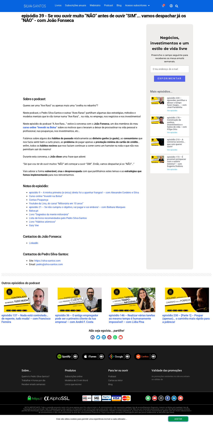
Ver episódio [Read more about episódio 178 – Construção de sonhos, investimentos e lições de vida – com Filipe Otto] (172, 132)
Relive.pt (33, 210)
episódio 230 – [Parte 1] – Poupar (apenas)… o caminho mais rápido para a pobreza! (186, 318)
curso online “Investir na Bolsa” (40, 127)
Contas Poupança (38, 199)
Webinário (95, 5)
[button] (176, 6)
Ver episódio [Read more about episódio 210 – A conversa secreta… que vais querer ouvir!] (172, 150)
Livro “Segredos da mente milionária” (49, 214)
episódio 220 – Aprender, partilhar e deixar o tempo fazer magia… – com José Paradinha (177, 103)
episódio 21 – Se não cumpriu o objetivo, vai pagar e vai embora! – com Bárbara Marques (77, 207)
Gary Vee (34, 225)
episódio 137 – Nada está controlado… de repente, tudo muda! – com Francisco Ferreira (26, 318)
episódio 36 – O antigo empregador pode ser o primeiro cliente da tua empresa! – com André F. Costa (76, 318)
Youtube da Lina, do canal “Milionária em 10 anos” (56, 203)
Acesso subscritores (137, 5)
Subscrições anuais (75, 5)
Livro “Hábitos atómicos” (42, 221)
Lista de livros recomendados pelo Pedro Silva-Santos (58, 218)
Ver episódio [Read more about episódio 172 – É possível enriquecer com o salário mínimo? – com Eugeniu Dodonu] (172, 169)
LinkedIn (33, 243)
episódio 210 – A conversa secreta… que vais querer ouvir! (176, 143)
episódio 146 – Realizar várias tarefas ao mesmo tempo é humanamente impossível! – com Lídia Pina (132, 318)
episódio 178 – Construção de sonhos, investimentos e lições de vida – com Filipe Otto (177, 123)
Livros (58, 5)
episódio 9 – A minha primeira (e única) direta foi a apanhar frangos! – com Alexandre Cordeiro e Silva (84, 192)
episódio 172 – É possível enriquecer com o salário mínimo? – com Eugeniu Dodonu (176, 162)
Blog (119, 5)
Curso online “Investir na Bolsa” (45, 196)
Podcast (108, 5)
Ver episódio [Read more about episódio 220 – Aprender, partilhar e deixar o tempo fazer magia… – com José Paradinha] (172, 111)
